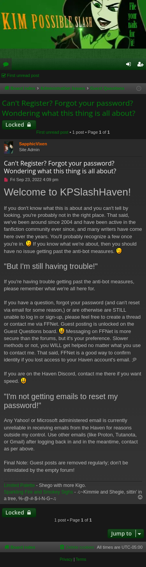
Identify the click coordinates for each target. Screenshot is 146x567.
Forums (7, 65)
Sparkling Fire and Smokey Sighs (38, 492)
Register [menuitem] (142, 65)
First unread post (23, 75)
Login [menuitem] (130, 65)
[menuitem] (76, 547)
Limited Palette (19, 485)
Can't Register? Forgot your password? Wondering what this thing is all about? (68, 108)
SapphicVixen (33, 143)
